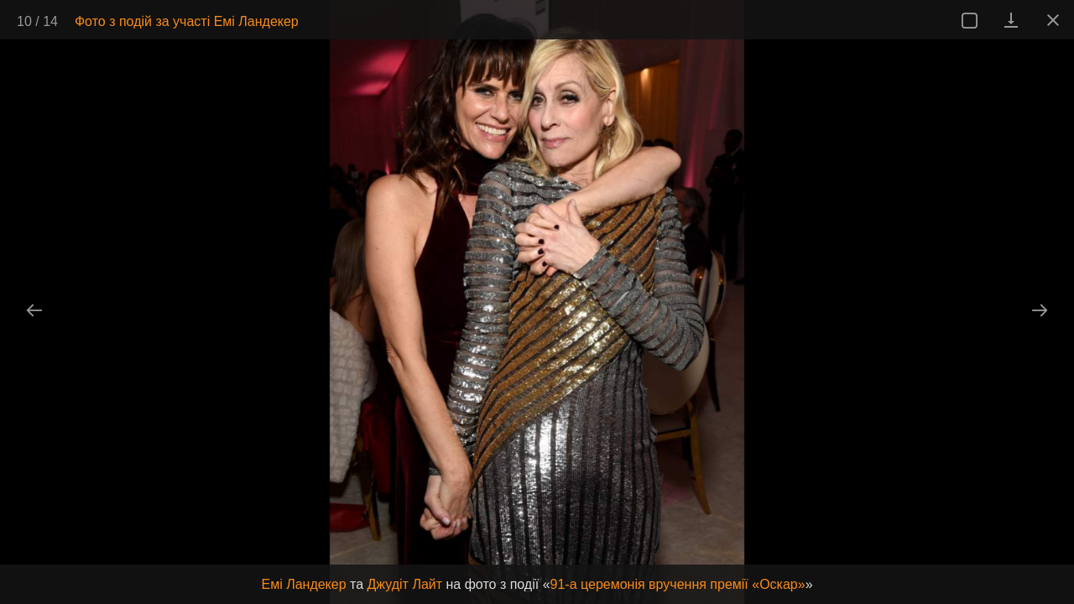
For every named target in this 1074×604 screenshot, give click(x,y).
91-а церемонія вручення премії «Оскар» (678, 584)
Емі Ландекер (303, 584)
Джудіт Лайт (405, 584)
